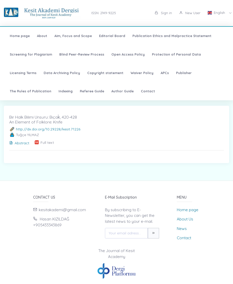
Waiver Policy (142, 73)
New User (189, 13)
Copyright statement (105, 73)
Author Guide (122, 91)
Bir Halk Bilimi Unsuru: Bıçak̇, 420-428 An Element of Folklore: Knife (43, 119)
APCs (165, 73)
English (217, 13)
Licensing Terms (23, 73)
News (182, 228)
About (42, 36)
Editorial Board (112, 36)
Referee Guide (92, 91)
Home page (20, 36)
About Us (185, 219)
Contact (148, 91)
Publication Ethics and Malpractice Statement (171, 36)
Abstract (19, 143)
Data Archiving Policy (62, 73)
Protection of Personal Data (176, 54)
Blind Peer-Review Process (81, 54)
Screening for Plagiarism (31, 54)
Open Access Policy (128, 54)
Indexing (66, 91)
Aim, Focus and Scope (73, 36)
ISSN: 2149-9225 (103, 13)
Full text (47, 142)
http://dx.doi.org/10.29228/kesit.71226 (48, 129)
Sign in (163, 13)
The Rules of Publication (30, 91)
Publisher (184, 73)
